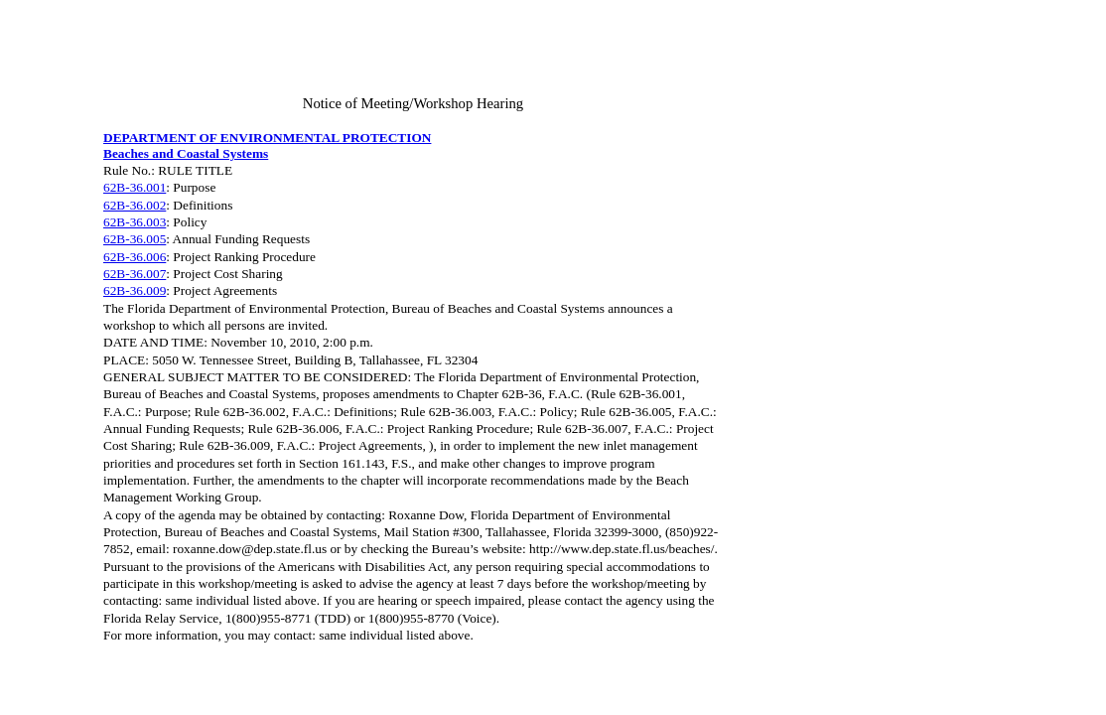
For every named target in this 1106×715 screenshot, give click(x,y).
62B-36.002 (134, 205)
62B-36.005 (134, 238)
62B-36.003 (134, 221)
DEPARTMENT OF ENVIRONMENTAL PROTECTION (267, 137)
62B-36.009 (134, 290)
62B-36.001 (134, 187)
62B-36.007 (134, 273)
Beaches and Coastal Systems (185, 153)
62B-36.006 (134, 256)
